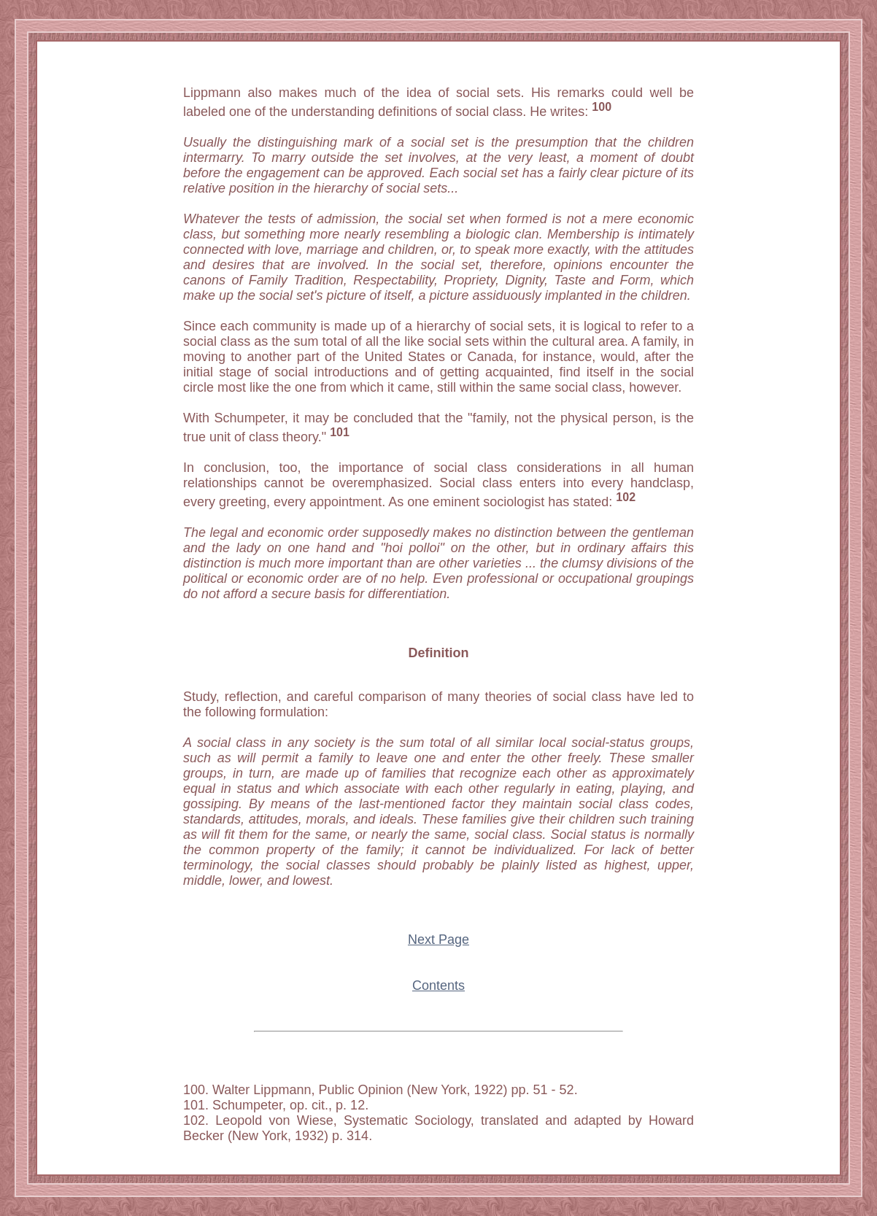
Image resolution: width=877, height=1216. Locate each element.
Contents (438, 985)
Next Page (438, 939)
